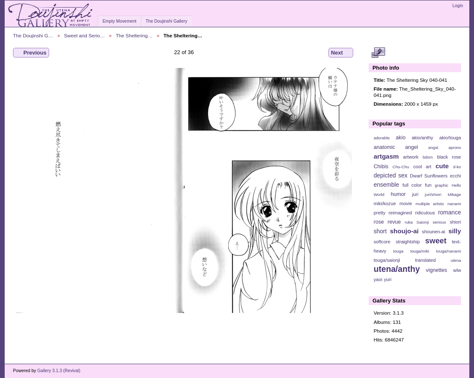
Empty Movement (119, 21)
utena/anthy (397, 269)
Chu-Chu (401, 166)
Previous (31, 53)
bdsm (428, 157)
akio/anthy (422, 137)
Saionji (423, 222)
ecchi (455, 175)
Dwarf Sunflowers (429, 175)
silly (454, 231)
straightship (407, 241)
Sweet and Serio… (84, 35)
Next (341, 53)
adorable (382, 138)
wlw (457, 270)
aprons (454, 147)
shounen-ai (433, 231)
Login (458, 5)
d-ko (457, 166)
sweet (436, 240)
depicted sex (391, 175)
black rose (449, 156)
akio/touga (450, 137)
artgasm (386, 156)
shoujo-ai (404, 231)
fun (428, 185)
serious (439, 222)
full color (412, 185)
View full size (378, 53)
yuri (387, 279)
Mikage (454, 194)
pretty (379, 212)
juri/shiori (433, 194)
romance (449, 212)
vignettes (436, 270)
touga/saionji (387, 260)
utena (456, 260)
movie (405, 203)
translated (425, 260)
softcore (382, 241)
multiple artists (430, 203)
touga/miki (419, 251)
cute (442, 165)
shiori (455, 221)
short (380, 231)
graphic (441, 185)
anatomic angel (396, 147)
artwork (411, 156)
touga (398, 251)
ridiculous (425, 212)
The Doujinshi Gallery (166, 21)
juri (415, 194)
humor (398, 194)
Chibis (381, 166)
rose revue (387, 222)
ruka (409, 222)
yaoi (378, 279)
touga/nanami (448, 251)
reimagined (400, 212)
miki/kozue (385, 203)
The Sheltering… (134, 35)
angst (433, 147)
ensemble (386, 184)
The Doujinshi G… (33, 35)
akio (401, 138)
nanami (454, 203)
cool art (422, 166)
